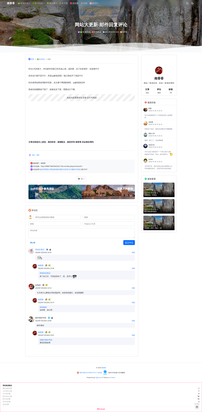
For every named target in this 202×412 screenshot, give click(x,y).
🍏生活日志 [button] (24, 3)
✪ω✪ (32, 242)
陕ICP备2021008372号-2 (88, 372)
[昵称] (109, 217)
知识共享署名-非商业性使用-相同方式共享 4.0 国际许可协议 (60, 169)
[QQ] (57, 217)
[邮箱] (54, 224)
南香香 (41, 265)
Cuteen (112, 377)
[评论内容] (81, 233)
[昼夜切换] (191, 3)
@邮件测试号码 (46, 340)
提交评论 (129, 242)
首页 (32, 59)
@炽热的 (43, 307)
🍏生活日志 (41, 59)
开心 (33, 155)
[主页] (109, 224)
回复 (85, 97)
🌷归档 (85, 3)
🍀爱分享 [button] (52, 3)
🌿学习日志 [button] (38, 3)
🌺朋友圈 (75, 3)
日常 (38, 155)
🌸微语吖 (94, 3)
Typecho (98, 377)
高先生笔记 (39, 249)
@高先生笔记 (45, 273)
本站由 (100, 372)
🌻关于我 (64, 3)
